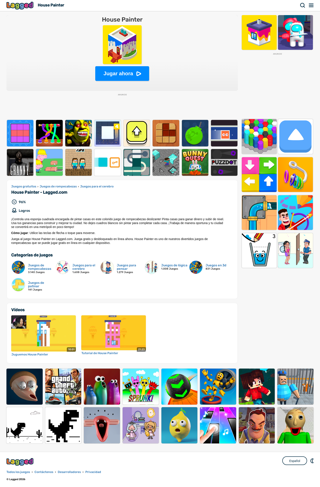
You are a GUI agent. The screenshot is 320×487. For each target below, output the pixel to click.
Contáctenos (43, 472)
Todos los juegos (18, 472)
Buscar (302, 5)
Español (294, 461)
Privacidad (93, 472)
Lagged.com (20, 461)
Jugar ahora (118, 73)
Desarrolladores (69, 472)
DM (312, 460)
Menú (311, 5)
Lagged (20, 5)
